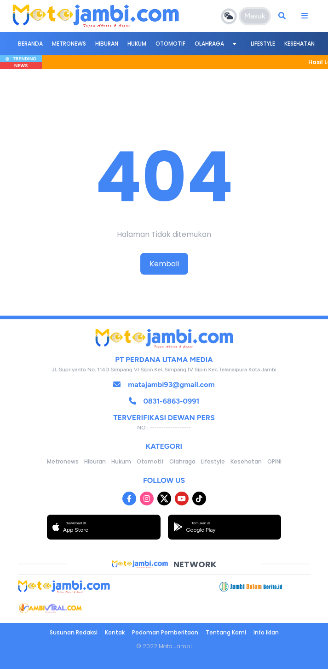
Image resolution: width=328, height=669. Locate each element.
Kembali (164, 263)
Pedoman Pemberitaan (165, 632)
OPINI (274, 461)
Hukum (136, 43)
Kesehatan (299, 43)
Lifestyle (263, 43)
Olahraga (209, 43)
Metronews (69, 43)
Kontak (115, 632)
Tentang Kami (226, 632)
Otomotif (170, 43)
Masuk (254, 16)
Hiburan (106, 43)
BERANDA (30, 43)
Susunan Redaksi (74, 632)
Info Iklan (266, 632)
